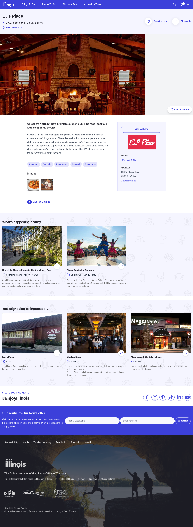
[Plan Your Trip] (79, 4)
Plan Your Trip (70, 4)
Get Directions (180, 109)
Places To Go (48, 4)
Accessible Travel (93, 4)
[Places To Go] (57, 4)
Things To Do (28, 4)
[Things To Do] (37, 4)
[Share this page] (175, 21)
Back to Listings (38, 202)
